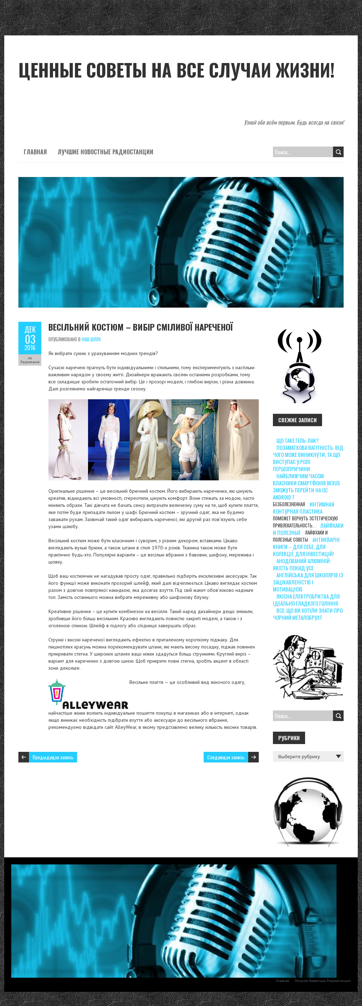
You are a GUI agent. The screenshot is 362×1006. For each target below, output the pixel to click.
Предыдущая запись (53, 757)
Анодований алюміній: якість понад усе (302, 564)
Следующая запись (226, 757)
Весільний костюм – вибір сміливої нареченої (140, 326)
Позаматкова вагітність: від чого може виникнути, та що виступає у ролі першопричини (308, 458)
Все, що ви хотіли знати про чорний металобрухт (308, 613)
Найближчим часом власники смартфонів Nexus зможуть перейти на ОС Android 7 (306, 486)
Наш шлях (91, 339)
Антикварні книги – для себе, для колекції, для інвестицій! (306, 547)
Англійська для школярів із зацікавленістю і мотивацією (308, 582)
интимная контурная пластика (303, 507)
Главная (35, 152)
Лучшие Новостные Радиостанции (105, 152)
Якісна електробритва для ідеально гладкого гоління (306, 599)
